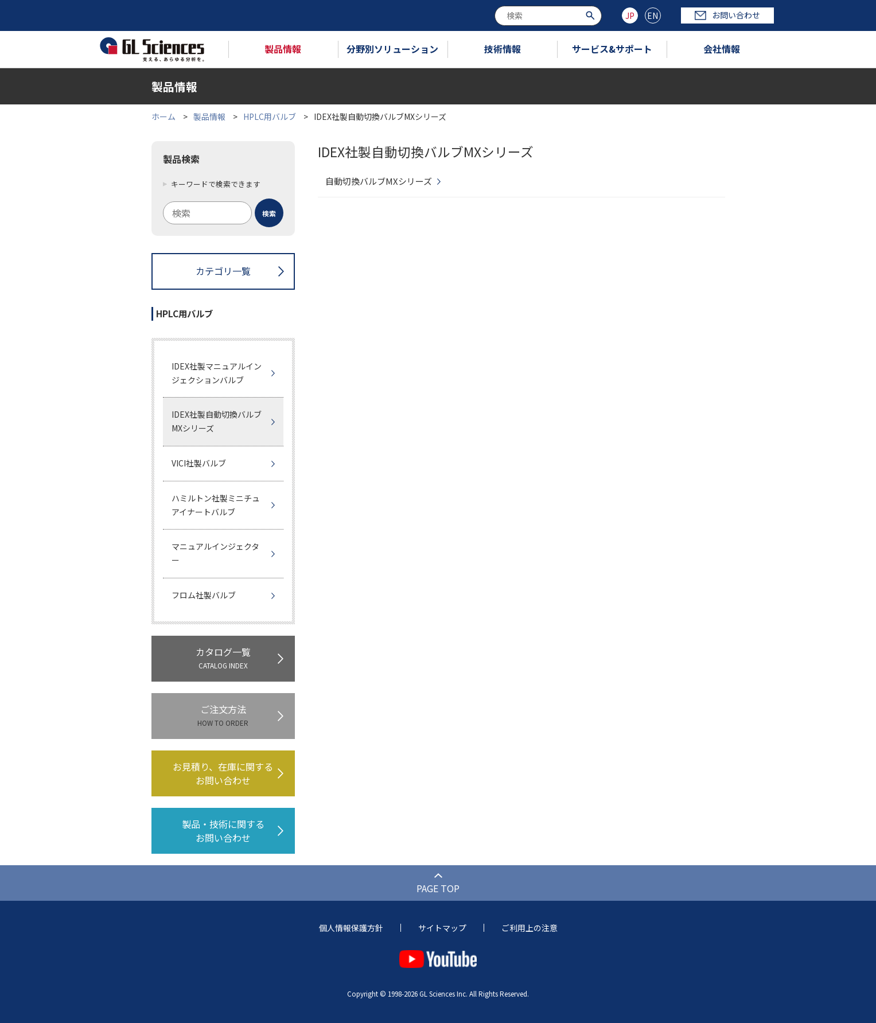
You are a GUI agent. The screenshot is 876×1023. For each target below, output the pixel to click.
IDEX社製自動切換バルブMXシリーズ (217, 421)
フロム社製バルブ (204, 595)
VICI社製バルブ (199, 463)
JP (629, 15)
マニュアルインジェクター (215, 553)
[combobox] (548, 16)
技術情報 (502, 49)
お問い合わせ (727, 15)
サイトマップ (442, 927)
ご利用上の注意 (529, 927)
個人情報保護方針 (351, 927)
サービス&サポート (612, 49)
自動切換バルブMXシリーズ (378, 181)
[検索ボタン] (592, 15)
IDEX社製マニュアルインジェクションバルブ (217, 373)
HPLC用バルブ (269, 116)
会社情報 (721, 49)
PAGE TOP (438, 888)
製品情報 (282, 49)
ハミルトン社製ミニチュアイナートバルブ (216, 505)
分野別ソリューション (392, 49)
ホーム (163, 116)
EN (652, 15)
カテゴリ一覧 (223, 271)
